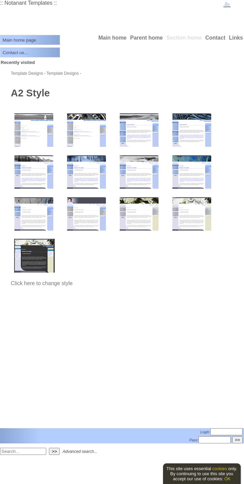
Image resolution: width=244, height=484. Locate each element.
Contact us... (15, 52)
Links (236, 38)
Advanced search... (79, 451)
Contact (215, 38)
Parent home (146, 38)
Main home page (19, 40)
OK (227, 478)
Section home (184, 38)
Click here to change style (42, 283)
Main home (112, 38)
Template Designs (27, 73)
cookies (219, 468)
